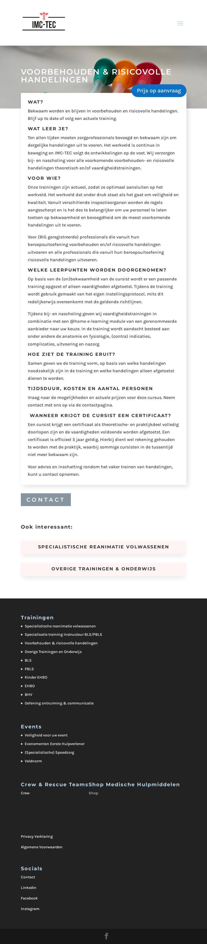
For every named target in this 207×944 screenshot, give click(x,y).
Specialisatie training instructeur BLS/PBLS (63, 634)
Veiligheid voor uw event (46, 735)
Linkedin (28, 887)
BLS (28, 660)
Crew (25, 793)
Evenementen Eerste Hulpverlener (54, 743)
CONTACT (45, 499)
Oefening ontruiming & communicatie (59, 703)
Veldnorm (33, 761)
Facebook (29, 898)
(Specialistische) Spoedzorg (49, 752)
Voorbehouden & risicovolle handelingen (61, 643)
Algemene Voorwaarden (42, 847)
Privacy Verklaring (37, 836)
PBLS (29, 669)
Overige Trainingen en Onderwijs (53, 651)
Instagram (30, 908)
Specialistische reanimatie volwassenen (60, 626)
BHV (28, 694)
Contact (28, 877)
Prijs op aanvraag (159, 90)
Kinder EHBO (36, 677)
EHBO (30, 686)
